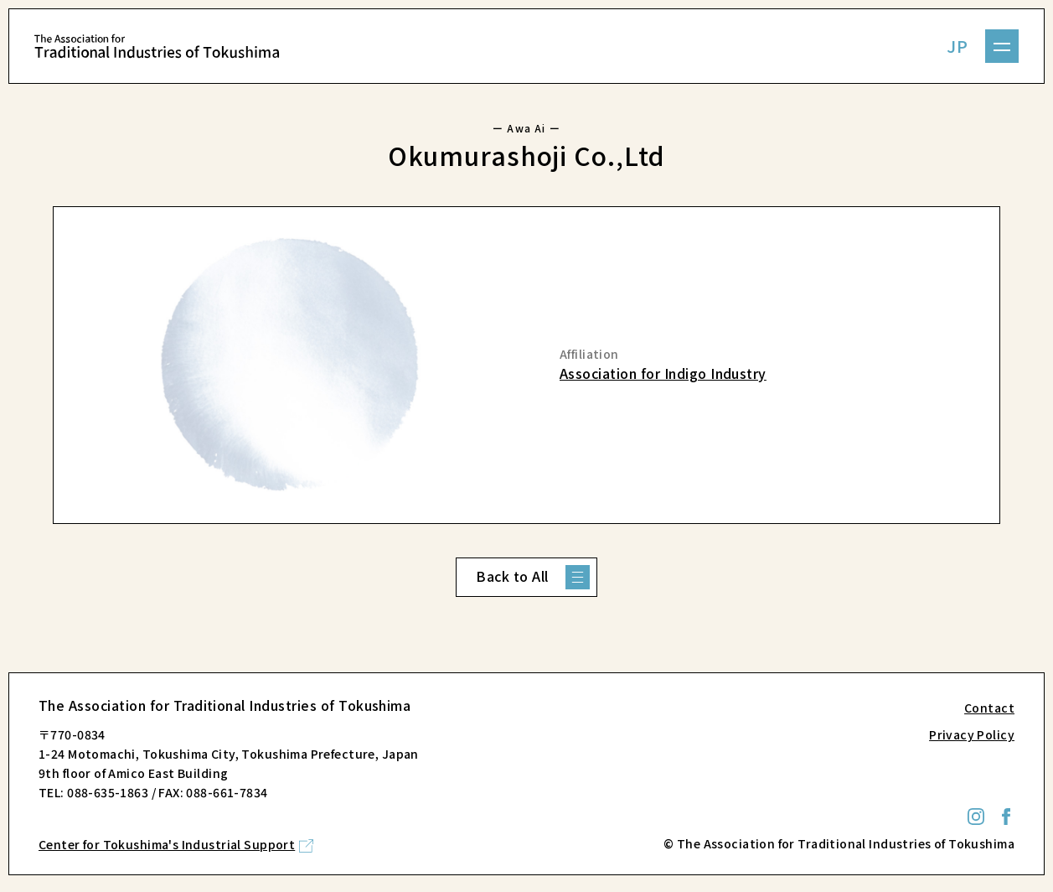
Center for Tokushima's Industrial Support (167, 844)
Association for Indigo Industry (663, 373)
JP (957, 46)
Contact (989, 707)
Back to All (512, 576)
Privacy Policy (971, 734)
